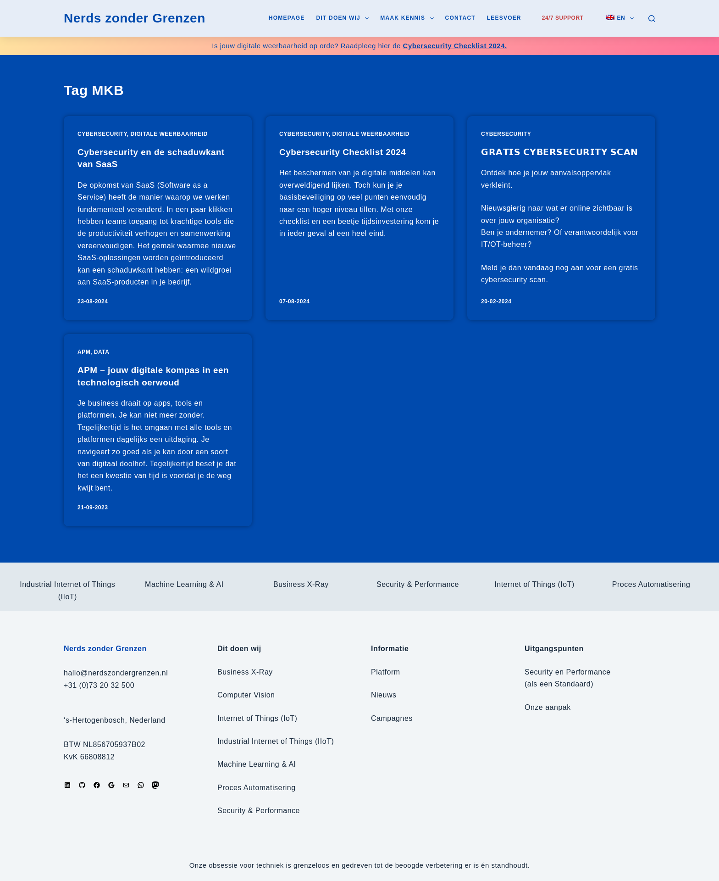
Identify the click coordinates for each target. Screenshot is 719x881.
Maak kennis (408, 18)
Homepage (287, 18)
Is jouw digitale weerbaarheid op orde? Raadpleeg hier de (359, 46)
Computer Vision (246, 695)
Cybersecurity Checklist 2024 (346, 152)
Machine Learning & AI (184, 584)
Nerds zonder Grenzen (134, 18)
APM (83, 361)
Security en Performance (568, 672)
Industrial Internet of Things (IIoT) (275, 741)
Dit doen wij (344, 18)
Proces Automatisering (651, 584)
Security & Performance (417, 584)
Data (102, 361)
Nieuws (383, 695)
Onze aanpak (548, 707)
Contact (460, 18)
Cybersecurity (102, 134)
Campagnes (392, 718)
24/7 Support (563, 18)
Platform (385, 672)
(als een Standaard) (559, 684)
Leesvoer (504, 18)
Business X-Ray (301, 584)
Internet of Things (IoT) (534, 584)
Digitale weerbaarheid (169, 134)
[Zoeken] (651, 18)
